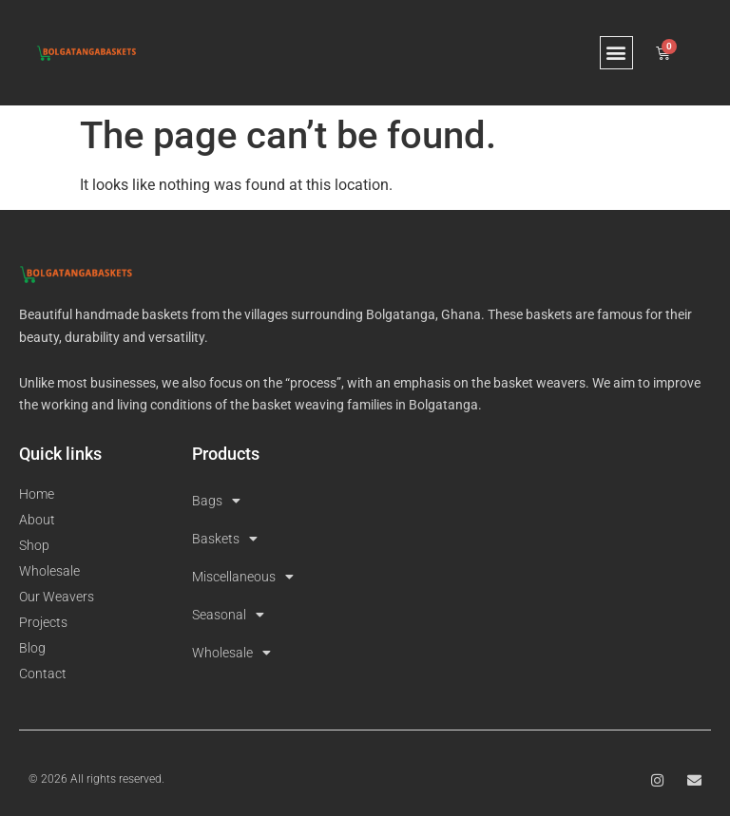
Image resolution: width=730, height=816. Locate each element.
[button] (616, 52)
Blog (32, 647)
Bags (216, 500)
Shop (34, 545)
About (37, 519)
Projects (43, 622)
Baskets (225, 538)
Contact (43, 673)
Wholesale (49, 571)
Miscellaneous (243, 576)
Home (36, 494)
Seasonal (228, 614)
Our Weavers (56, 596)
